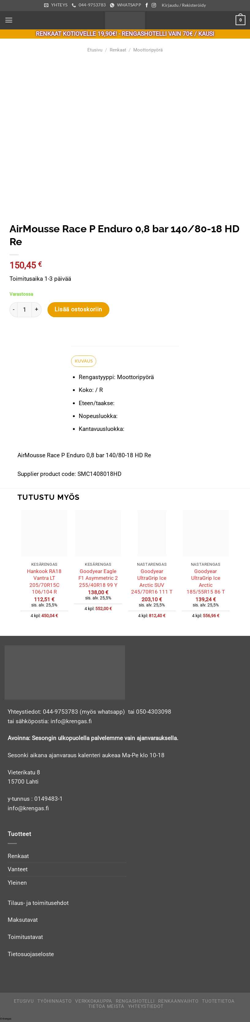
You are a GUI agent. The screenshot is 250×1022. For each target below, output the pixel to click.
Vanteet (18, 870)
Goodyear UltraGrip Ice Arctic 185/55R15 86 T (206, 582)
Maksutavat (23, 921)
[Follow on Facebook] (148, 5)
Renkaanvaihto (178, 1002)
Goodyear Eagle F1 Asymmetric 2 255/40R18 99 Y (98, 579)
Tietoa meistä (106, 1007)
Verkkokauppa (93, 1002)
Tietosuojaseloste (31, 955)
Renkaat (118, 50)
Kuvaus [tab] (83, 361)
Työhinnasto (54, 1002)
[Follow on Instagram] (155, 5)
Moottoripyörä (148, 50)
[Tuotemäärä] (24, 309)
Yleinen (17, 883)
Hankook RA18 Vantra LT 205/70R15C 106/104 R (44, 582)
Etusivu (94, 50)
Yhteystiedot (146, 1007)
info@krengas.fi (28, 809)
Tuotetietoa (218, 1002)
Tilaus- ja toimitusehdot (38, 903)
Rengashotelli (135, 1002)
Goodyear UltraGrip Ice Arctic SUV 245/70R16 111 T (151, 582)
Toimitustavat (25, 938)
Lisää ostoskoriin (78, 309)
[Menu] (9, 20)
